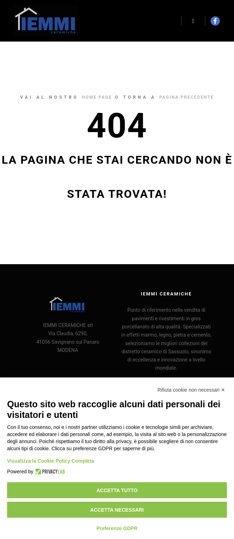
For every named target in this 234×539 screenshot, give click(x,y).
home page (97, 97)
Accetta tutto (117, 490)
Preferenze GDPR (117, 528)
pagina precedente (186, 97)
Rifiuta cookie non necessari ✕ (191, 390)
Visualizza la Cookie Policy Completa (50, 461)
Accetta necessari (117, 510)
